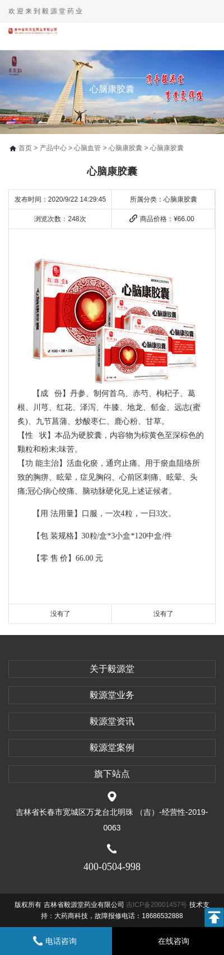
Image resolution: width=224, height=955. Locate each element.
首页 (25, 148)
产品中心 (53, 148)
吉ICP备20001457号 (157, 905)
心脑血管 (87, 148)
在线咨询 (173, 941)
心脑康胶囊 (125, 148)
